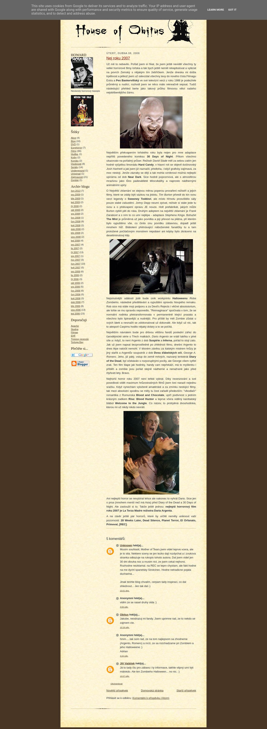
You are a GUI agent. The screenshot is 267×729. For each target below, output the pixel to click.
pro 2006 (75, 271)
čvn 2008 (75, 221)
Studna (74, 329)
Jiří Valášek (127, 663)
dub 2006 (76, 302)
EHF (73, 335)
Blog (73, 141)
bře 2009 (75, 198)
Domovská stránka (152, 690)
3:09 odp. (124, 607)
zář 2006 (75, 283)
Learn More (215, 9)
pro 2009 (75, 194)
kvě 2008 (75, 225)
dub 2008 (76, 229)
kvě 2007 (75, 267)
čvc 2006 (75, 290)
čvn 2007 (75, 264)
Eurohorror (76, 147)
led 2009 (75, 202)
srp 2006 (75, 286)
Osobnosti (76, 164)
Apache (75, 326)
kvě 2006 (75, 298)
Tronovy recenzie (80, 339)
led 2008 (75, 240)
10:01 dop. (124, 590)
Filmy (74, 151)
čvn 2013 (75, 191)
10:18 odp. (124, 627)
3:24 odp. (124, 656)
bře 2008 (75, 233)
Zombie (75, 180)
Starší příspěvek (186, 690)
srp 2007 (75, 256)
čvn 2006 (75, 294)
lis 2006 (75, 275)
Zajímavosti (77, 177)
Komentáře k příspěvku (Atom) (150, 698)
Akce (73, 138)
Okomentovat (116, 683)
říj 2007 (75, 252)
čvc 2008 (75, 217)
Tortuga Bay (77, 342)
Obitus (124, 614)
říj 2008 (75, 206)
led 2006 (75, 313)
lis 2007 (75, 248)
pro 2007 (75, 244)
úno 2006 (76, 310)
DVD (73, 144)
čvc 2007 (75, 260)
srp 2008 (75, 213)
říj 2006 (75, 279)
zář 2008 (75, 210)
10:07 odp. (124, 676)
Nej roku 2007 (118, 58)
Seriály (74, 167)
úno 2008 (76, 237)
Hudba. (74, 154)
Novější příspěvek (117, 690)
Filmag (74, 332)
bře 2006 (75, 306)
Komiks (75, 161)
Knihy (74, 157)
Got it (232, 9)
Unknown (126, 545)
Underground (77, 170)
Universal (76, 173)
